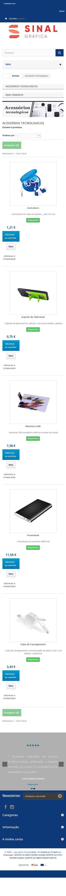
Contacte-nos (9, 4)
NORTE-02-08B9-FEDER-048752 (40, 858)
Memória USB (33, 426)
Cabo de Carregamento (33, 644)
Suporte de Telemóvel (33, 317)
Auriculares (33, 208)
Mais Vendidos (14, 94)
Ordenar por (8, 135)
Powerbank (33, 535)
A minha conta (12, 839)
